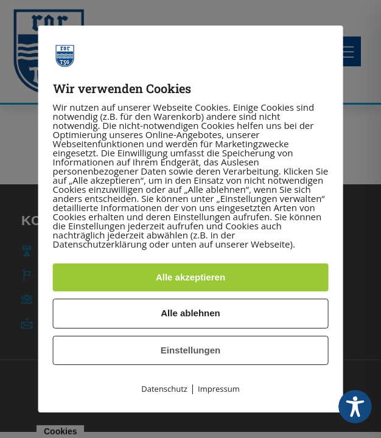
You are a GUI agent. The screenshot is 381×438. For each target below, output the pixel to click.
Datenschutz (164, 388)
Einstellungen (190, 350)
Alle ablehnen (190, 313)
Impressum (219, 388)
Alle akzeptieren (190, 277)
